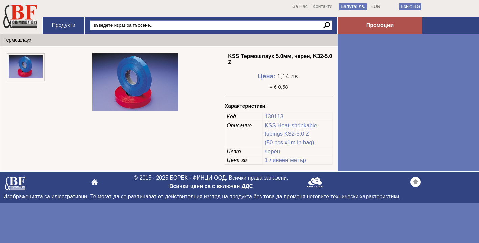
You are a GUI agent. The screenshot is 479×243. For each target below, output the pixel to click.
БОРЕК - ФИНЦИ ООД (15, 185)
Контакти (322, 6)
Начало (20, 17)
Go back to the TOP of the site (415, 183)
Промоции (380, 25)
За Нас (300, 6)
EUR (376, 6)
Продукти (63, 25)
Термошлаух (17, 40)
